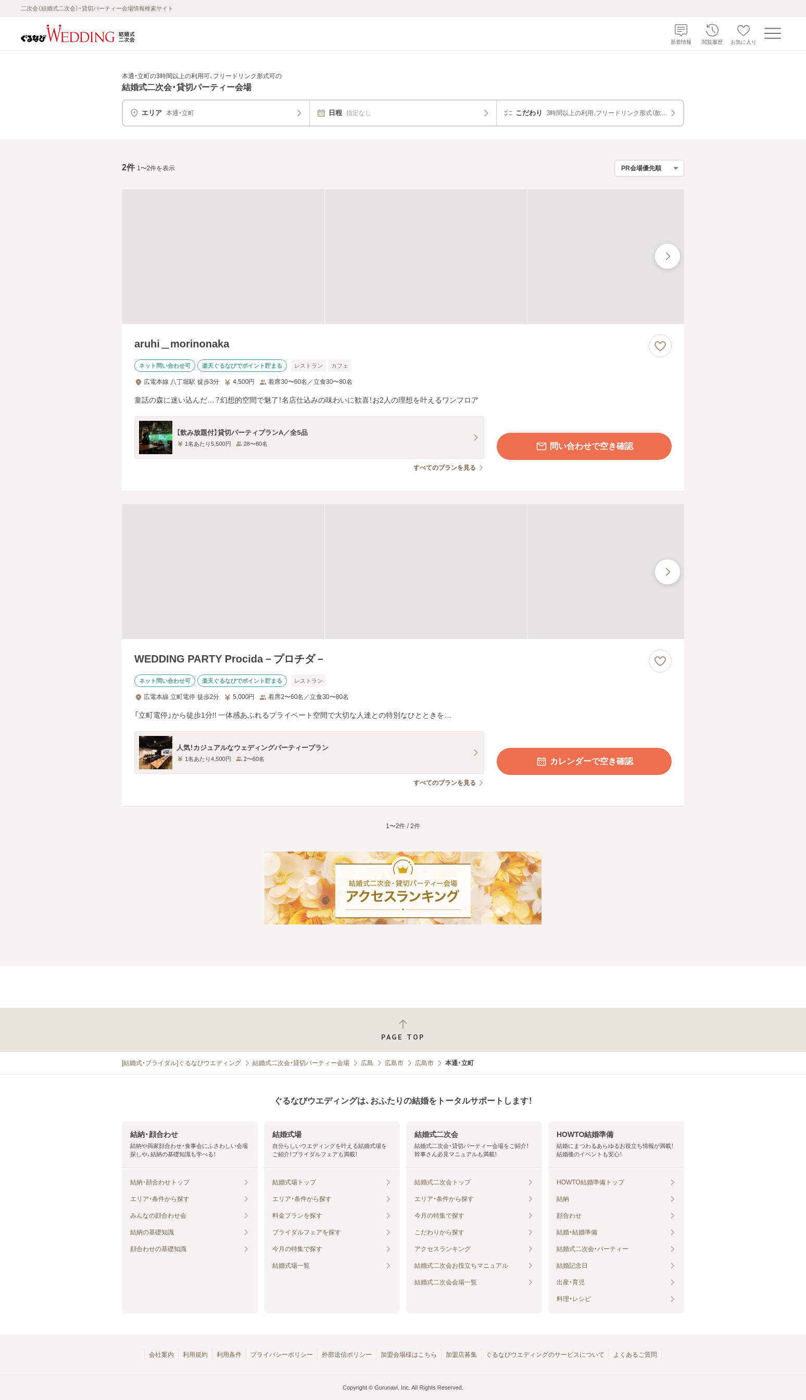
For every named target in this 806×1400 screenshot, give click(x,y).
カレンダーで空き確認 (584, 761)
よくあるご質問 (635, 1354)
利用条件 (229, 1354)
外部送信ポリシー (347, 1354)
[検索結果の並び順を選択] (649, 168)
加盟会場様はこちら (409, 1354)
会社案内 (161, 1354)
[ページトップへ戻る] (403, 1030)
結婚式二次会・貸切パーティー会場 (301, 1063)
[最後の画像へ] (667, 256)
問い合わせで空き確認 (584, 446)
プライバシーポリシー (281, 1354)
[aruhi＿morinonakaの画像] (403, 256)
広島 (367, 1063)
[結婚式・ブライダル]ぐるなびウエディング (181, 1063)
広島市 (394, 1063)
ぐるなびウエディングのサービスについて (545, 1354)
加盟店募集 (461, 1354)
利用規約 (195, 1354)
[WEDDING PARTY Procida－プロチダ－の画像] (403, 571)
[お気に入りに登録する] (660, 345)
